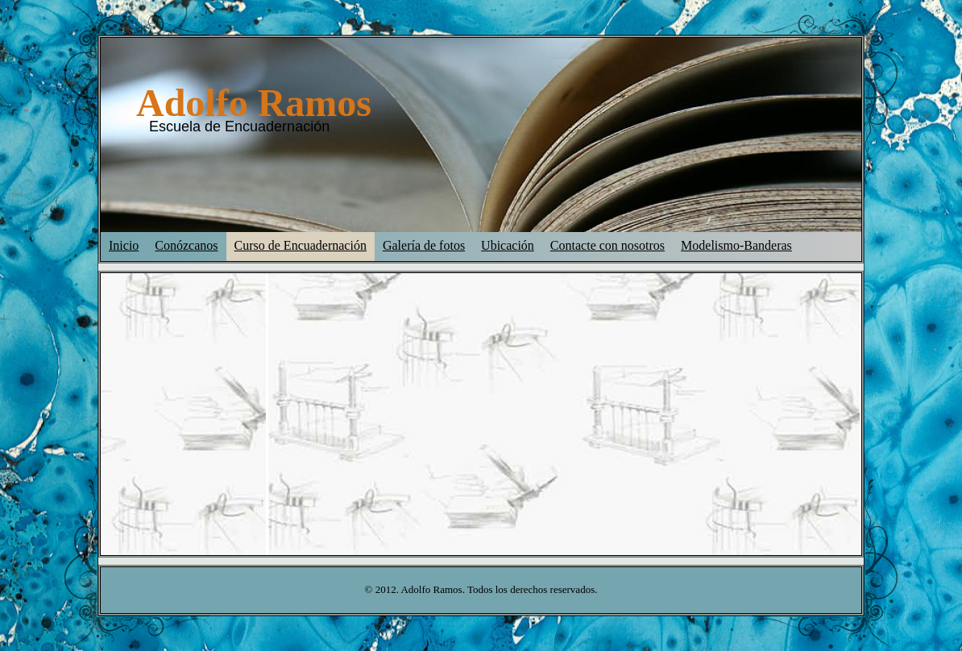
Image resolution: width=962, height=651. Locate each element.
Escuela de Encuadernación (239, 126)
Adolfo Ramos (253, 102)
